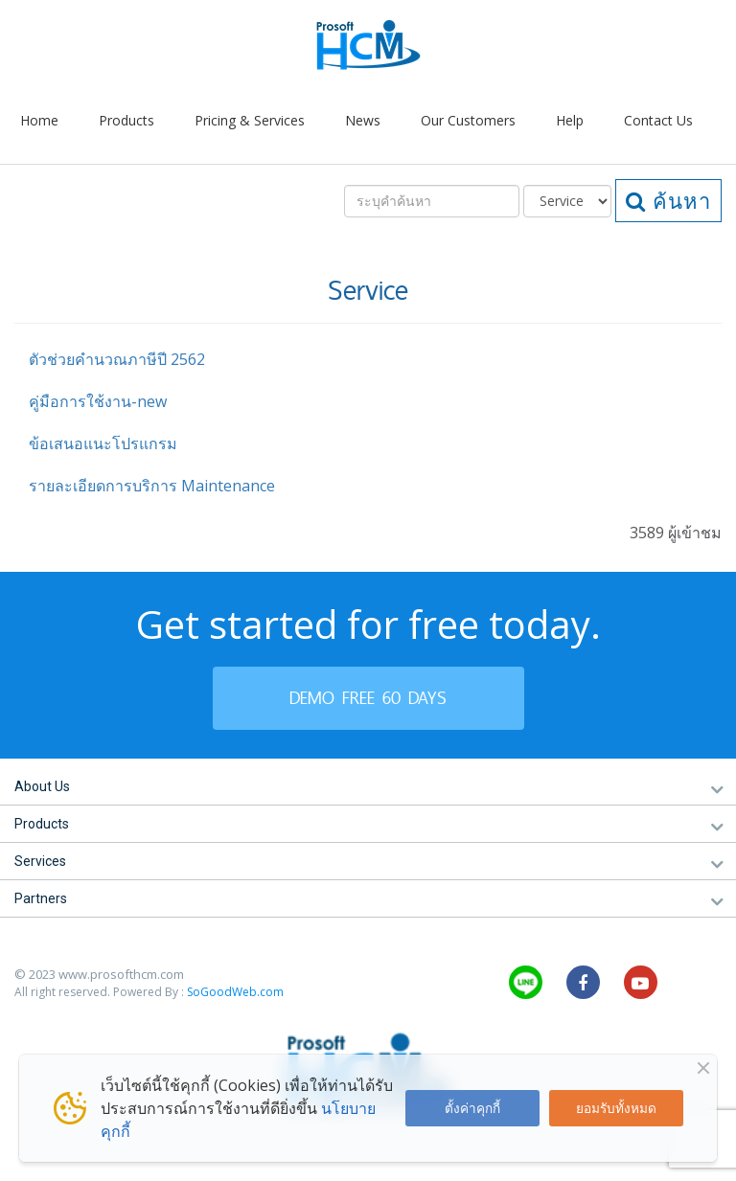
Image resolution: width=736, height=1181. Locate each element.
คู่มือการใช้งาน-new (98, 401)
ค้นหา (668, 200)
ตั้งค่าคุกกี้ (472, 1108)
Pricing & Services (250, 120)
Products (126, 120)
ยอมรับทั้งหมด (616, 1108)
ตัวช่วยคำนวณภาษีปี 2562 (117, 359)
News (362, 120)
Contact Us (658, 120)
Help (570, 120)
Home (39, 120)
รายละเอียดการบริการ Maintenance (152, 485)
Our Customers (468, 120)
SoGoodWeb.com (235, 992)
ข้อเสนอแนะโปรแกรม (103, 443)
